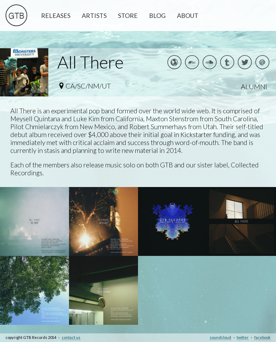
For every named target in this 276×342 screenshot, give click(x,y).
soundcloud (220, 337)
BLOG (157, 15)
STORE (128, 15)
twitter (243, 337)
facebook (262, 337)
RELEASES (55, 15)
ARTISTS (94, 15)
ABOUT (187, 15)
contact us (71, 337)
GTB (16, 17)
